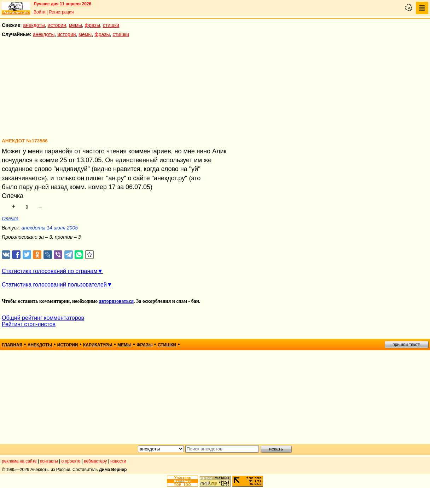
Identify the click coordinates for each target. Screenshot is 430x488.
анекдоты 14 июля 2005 (50, 228)
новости (118, 461)
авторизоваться (116, 301)
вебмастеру (95, 461)
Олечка (10, 218)
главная (12, 344)
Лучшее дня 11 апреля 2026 (62, 3)
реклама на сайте (19, 461)
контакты (49, 461)
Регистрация (61, 12)
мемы (75, 25)
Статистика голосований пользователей (54, 285)
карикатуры (97, 344)
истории (57, 25)
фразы (92, 25)
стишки (111, 25)
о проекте (71, 461)
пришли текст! (406, 344)
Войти (40, 12)
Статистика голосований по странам (49, 271)
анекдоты (34, 25)
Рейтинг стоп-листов (29, 324)
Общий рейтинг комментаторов (43, 318)
